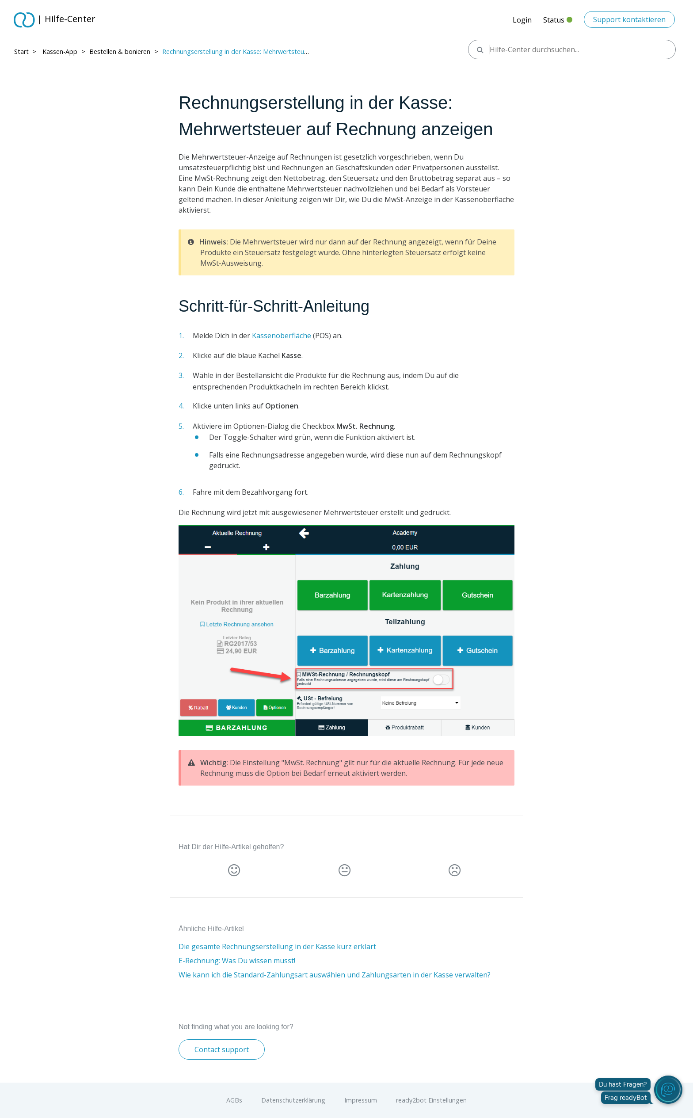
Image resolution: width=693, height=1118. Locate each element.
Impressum (360, 1100)
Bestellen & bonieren (119, 51)
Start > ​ (26, 51)
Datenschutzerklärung (293, 1100)
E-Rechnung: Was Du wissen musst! (237, 960)
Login (522, 20)
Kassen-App (59, 51)
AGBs (234, 1100)
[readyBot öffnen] (668, 1090)
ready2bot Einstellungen (431, 1100)
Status (557, 22)
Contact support (221, 1049)
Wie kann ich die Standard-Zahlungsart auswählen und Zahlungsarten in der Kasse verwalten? (335, 975)
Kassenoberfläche (281, 335)
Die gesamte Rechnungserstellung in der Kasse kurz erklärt (277, 946)
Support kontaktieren (629, 19)
